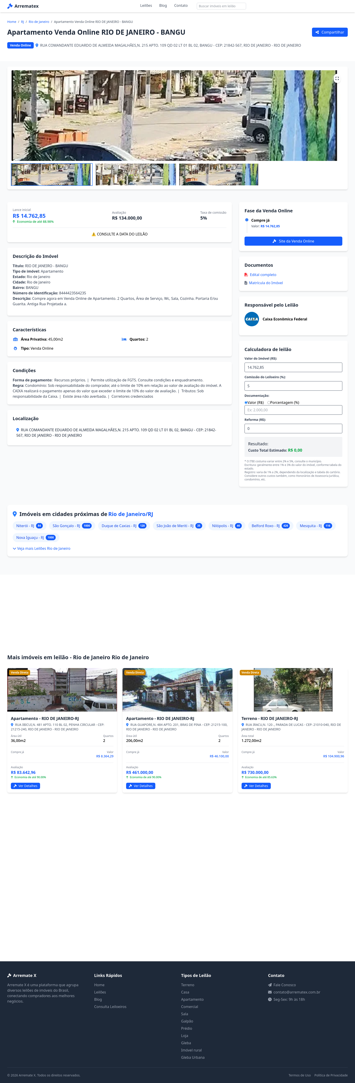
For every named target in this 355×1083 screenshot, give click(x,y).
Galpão (187, 1021)
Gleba (186, 1042)
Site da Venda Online (293, 241)
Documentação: (257, 395)
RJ (22, 21)
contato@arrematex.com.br (296, 992)
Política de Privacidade (331, 1075)
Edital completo (260, 274)
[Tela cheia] (337, 78)
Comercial (189, 1006)
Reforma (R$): (255, 419)
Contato (181, 5)
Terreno (187, 984)
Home (11, 21)
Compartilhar (330, 32)
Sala (184, 1013)
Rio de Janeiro (39, 21)
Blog (163, 5)
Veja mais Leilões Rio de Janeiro (41, 548)
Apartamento (192, 999)
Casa (185, 992)
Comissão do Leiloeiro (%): (265, 377)
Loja (184, 1035)
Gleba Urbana (193, 1057)
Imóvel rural (191, 1050)
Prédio (186, 1028)
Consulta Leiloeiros (110, 1006)
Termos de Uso (300, 1075)
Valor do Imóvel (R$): (261, 358)
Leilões (146, 5)
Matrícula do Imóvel (264, 282)
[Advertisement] (177, 619)
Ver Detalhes (25, 786)
